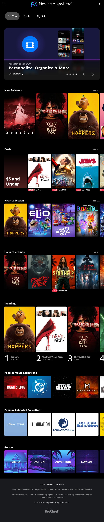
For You (12, 16)
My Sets (41, 16)
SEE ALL (96, 90)
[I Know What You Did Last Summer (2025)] (87, 272)
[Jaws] (87, 172)
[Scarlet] (19, 116)
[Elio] (39, 221)
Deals (27, 16)
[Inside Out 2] (63, 221)
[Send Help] (63, 273)
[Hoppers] (83, 116)
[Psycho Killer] (39, 272)
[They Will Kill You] (51, 116)
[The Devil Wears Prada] (39, 172)
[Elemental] (87, 221)
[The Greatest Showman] (63, 172)
